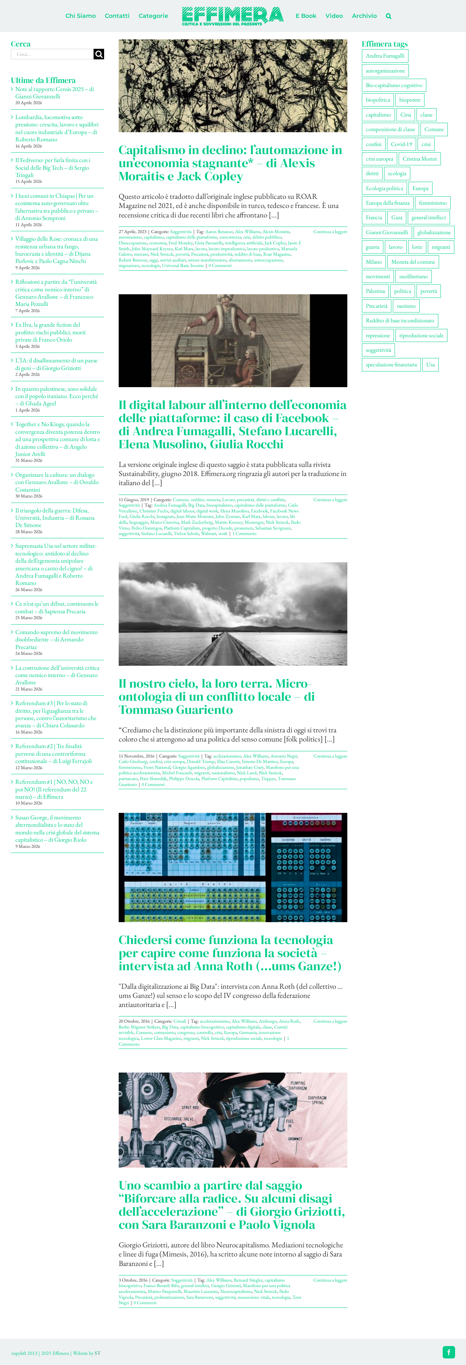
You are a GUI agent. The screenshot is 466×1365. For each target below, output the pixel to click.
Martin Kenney (228, 522)
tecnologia (281, 1297)
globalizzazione (220, 767)
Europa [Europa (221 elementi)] (420, 188)
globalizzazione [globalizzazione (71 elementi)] (434, 232)
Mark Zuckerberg (197, 522)
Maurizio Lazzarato (200, 1291)
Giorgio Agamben (189, 767)
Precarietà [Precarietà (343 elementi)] (376, 306)
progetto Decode (217, 528)
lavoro (201, 248)
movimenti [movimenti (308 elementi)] (378, 276)
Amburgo (268, 1021)
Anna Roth (289, 1021)
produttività (221, 254)
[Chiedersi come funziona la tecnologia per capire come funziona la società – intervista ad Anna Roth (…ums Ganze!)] (233, 867)
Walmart (208, 533)
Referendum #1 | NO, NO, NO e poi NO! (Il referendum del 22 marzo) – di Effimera (54, 789)
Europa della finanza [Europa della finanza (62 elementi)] (388, 202)
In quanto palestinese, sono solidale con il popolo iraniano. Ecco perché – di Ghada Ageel (56, 396)
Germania (248, 1032)
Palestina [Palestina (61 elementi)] (375, 291)
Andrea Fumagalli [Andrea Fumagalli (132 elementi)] (385, 55)
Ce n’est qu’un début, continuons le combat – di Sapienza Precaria (57, 607)
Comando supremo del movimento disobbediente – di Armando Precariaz (56, 639)
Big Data (196, 505)
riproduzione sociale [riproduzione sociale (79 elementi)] (421, 335)
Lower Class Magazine (161, 1038)
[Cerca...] (52, 54)
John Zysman (228, 516)
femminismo (130, 767)
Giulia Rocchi (142, 516)
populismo (249, 778)
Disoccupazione (133, 243)
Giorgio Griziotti (226, 1285)
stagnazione (129, 265)
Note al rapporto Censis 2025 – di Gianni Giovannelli (54, 92)
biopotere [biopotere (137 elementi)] (409, 99)
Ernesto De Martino (260, 761)
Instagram (165, 516)
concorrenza (230, 237)
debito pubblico (266, 237)
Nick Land (247, 773)
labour (269, 516)
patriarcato (128, 778)
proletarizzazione (169, 1297)
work (223, 533)
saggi (153, 260)
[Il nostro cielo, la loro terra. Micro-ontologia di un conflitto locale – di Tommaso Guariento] (233, 614)
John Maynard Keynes (152, 248)
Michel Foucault (177, 773)
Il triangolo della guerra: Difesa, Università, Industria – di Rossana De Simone (55, 517)
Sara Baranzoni (199, 1297)
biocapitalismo (219, 505)
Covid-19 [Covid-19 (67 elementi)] (401, 144)
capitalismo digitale (243, 1027)
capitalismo (154, 237)
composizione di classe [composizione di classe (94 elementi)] (390, 129)
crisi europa (174, 761)
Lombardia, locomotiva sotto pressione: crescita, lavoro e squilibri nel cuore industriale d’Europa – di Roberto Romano (57, 128)
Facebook (259, 511)
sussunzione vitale (254, 1297)
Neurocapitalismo (236, 1291)
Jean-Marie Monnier (195, 516)
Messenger (254, 522)
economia (157, 243)
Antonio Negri (283, 756)
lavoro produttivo (263, 248)
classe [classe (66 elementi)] (426, 114)
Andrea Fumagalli (170, 505)
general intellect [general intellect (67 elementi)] (429, 217)
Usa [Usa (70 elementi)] (430, 364)
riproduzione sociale (244, 1038)
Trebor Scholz (186, 533)
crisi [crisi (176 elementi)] (426, 144)
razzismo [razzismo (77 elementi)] (406, 306)
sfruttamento (240, 260)
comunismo (164, 1032)
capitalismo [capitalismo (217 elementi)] (378, 114)
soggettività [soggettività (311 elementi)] (378, 350)
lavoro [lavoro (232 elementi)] (396, 247)
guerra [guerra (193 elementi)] (372, 247)
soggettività (129, 533)
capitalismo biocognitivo (202, 1027)
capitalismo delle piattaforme (191, 237)
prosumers (243, 528)
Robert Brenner (133, 260)
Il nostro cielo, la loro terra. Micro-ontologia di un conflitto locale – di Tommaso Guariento (217, 696)
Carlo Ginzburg (133, 761)
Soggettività (180, 231)
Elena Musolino (234, 511)
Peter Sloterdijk (153, 778)
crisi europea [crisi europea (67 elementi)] (379, 158)
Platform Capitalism (182, 528)
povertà (182, 254)
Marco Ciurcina (164, 522)
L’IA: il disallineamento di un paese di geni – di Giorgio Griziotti (56, 363)
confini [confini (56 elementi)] (374, 144)
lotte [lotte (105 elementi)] (417, 247)
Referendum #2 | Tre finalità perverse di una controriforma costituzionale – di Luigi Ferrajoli (53, 753)
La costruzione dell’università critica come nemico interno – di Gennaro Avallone (57, 675)
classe (267, 1027)
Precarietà (199, 254)
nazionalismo (223, 773)
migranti (201, 773)
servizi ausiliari (173, 260)
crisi (246, 237)
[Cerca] (99, 54)
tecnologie (151, 265)
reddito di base (247, 254)
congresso (185, 1032)
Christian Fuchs (153, 511)
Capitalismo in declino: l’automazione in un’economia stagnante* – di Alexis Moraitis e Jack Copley (230, 163)
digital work (207, 511)
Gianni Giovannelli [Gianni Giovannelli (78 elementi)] (387, 232)
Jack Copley (275, 243)
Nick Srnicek (161, 254)
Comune (144, 1032)
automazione (130, 237)
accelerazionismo (214, 1021)
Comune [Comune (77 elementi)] (434, 129)
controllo (205, 1032)
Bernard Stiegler (248, 1280)
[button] (388, 16)
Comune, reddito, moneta (196, 499)
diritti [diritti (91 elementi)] (372, 173)
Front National (156, 767)
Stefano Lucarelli (156, 533)
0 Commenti (220, 265)
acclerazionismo (227, 756)
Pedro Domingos (146, 528)
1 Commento (244, 533)
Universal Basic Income (183, 265)
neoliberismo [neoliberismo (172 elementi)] (413, 276)
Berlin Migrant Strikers (139, 1027)
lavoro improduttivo (227, 248)
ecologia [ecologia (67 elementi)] (397, 173)
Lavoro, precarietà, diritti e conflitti (253, 499)
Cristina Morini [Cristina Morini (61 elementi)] (420, 158)
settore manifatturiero (207, 260)
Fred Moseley (181, 243)
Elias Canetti (228, 761)
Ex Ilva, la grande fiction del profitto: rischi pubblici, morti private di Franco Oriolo (50, 331)
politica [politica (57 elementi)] (402, 291)
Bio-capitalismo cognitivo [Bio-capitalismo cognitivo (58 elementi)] (394, 85)
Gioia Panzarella (209, 243)
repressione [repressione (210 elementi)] (378, 335)
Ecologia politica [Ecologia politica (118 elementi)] (384, 188)
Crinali (180, 1021)
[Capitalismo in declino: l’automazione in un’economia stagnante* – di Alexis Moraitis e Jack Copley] (233, 85)
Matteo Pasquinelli (164, 1291)
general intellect (195, 1285)
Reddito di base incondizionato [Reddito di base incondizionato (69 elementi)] (400, 320)
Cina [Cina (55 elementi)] (405, 114)
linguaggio (138, 522)
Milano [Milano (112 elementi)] (374, 261)
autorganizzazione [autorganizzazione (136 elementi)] (385, 70)
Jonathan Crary (250, 767)
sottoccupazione (268, 260)
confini (155, 761)
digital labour (182, 511)
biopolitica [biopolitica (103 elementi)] (378, 99)
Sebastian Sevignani (273, 528)
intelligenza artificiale (243, 243)
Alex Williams (247, 231)
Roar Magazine (277, 254)
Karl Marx (184, 248)
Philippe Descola (184, 778)
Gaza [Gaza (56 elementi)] (396, 217)
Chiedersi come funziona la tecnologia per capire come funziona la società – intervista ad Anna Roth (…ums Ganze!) (230, 953)
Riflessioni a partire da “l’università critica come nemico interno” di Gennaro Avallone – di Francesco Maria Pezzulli (56, 293)
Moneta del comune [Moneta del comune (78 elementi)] (413, 261)
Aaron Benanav (219, 231)
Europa (286, 761)
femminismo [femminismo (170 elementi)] (433, 202)
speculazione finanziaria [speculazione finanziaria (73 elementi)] (391, 364)
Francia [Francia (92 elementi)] (374, 217)
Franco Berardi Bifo (161, 1285)
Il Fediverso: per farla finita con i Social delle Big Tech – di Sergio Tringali (52, 167)
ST (97, 1353)
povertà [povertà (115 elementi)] (428, 291)
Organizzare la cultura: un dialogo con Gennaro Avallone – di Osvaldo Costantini (57, 482)
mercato (141, 254)
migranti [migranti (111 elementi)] (441, 247)
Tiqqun (268, 778)
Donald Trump (201, 761)
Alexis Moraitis (275, 231)
